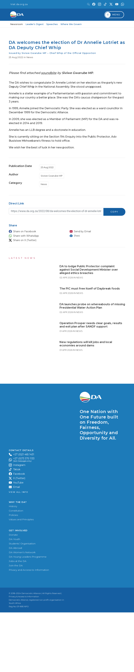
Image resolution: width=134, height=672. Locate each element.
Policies (13, 574)
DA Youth (14, 598)
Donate (13, 594)
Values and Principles (21, 579)
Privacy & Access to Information (24, 656)
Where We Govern (71, 24)
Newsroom (16, 24)
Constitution (16, 570)
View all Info (18, 552)
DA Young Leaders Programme (27, 616)
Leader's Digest (35, 24)
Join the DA (16, 625)
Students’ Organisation (22, 603)
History (13, 566)
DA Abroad (15, 607)
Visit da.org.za (19, 4)
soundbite (48, 73)
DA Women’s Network (22, 611)
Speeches (52, 24)
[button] (36, 231)
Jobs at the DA (17, 620)
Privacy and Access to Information (29, 629)
